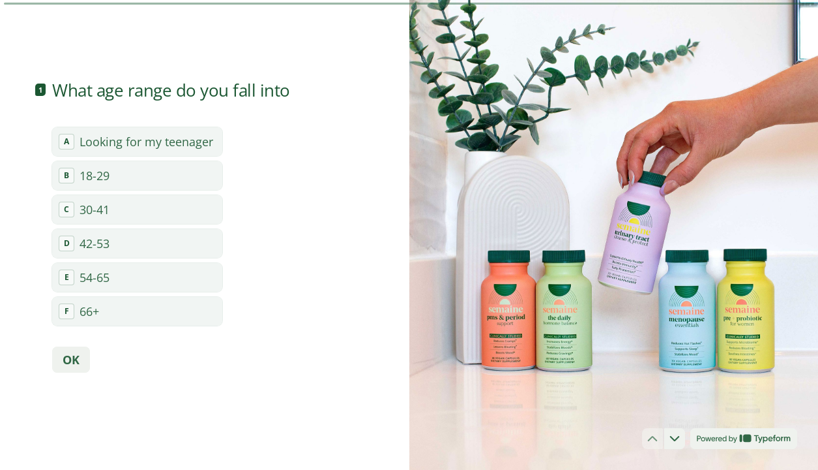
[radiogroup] (137, 226)
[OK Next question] (71, 360)
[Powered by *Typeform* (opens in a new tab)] (743, 438)
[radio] (137, 141)
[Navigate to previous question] (652, 438)
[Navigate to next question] (674, 438)
